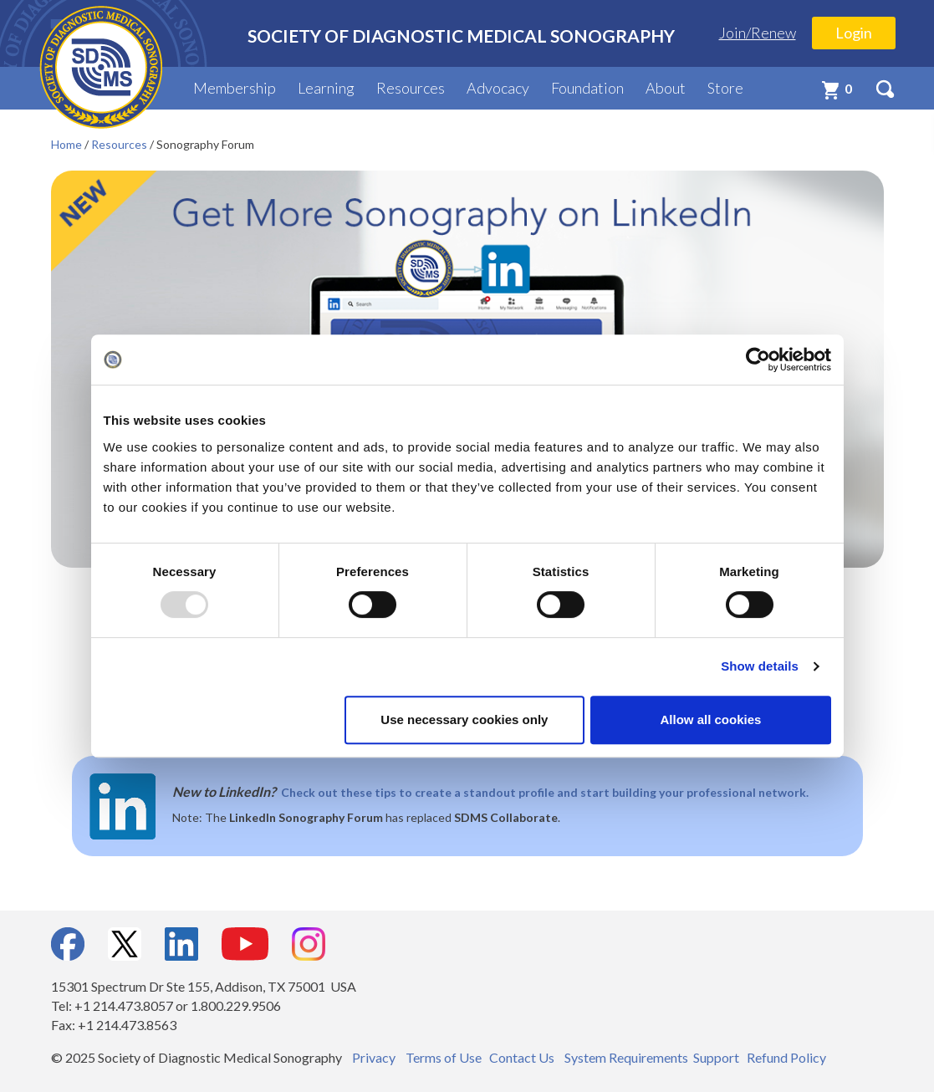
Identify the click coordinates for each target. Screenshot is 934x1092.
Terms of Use (444, 1057)
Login (853, 32)
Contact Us (521, 1057)
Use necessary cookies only (464, 719)
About (666, 88)
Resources (410, 88)
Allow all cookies (711, 719)
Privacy (374, 1057)
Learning (326, 88)
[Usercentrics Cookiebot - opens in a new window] (758, 359)
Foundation (587, 88)
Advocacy (498, 88)
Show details (760, 666)
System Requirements (626, 1057)
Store (725, 88)
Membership (234, 88)
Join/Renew (757, 32)
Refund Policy (786, 1057)
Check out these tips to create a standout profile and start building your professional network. (545, 792)
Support (716, 1057)
